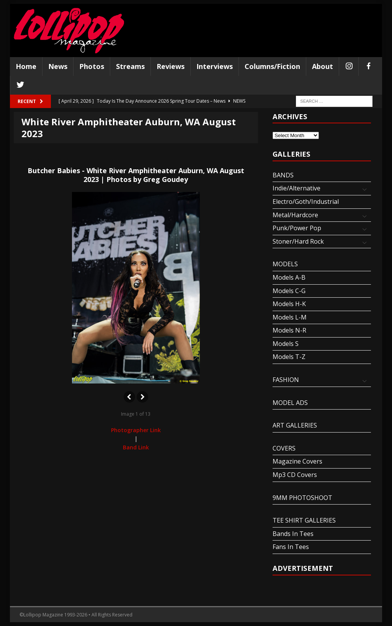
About (322, 66)
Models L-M (290, 317)
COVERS (284, 448)
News (57, 66)
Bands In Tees (293, 533)
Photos (91, 66)
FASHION (286, 379)
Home (26, 66)
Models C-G (289, 291)
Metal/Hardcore (295, 215)
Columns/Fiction (272, 66)
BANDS (283, 175)
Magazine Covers (297, 461)
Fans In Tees (291, 546)
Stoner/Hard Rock (298, 241)
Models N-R (289, 330)
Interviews (214, 66)
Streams (130, 66)
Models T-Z (289, 356)
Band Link (136, 447)
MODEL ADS (290, 402)
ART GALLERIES (295, 425)
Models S (286, 343)
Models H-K (289, 304)
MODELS (285, 264)
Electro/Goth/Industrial (306, 201)
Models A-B (289, 277)
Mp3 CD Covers (295, 474)
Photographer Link (136, 430)
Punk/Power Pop (297, 228)
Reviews (171, 66)
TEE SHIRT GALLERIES (304, 520)
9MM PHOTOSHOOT (302, 497)
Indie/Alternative (296, 188)
